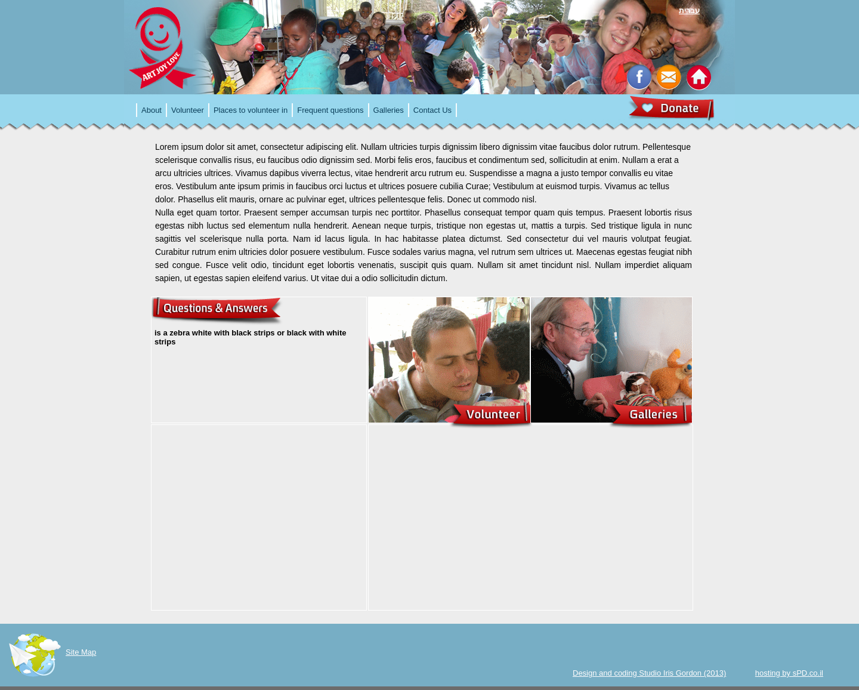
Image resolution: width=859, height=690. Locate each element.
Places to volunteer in (251, 110)
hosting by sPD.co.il (789, 673)
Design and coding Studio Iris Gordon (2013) (649, 673)
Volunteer (187, 110)
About (151, 110)
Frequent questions (330, 110)
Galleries (388, 110)
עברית (689, 10)
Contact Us (432, 110)
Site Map (81, 652)
